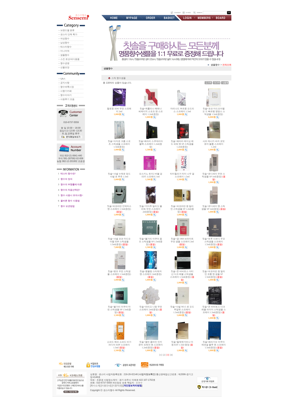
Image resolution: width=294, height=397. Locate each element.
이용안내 (106, 385)
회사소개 (95, 385)
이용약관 (117, 385)
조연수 (139, 382)
